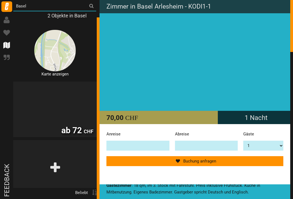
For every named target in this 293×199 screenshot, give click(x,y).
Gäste (248, 134)
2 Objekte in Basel (67, 16)
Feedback (7, 180)
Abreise (182, 134)
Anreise (113, 134)
